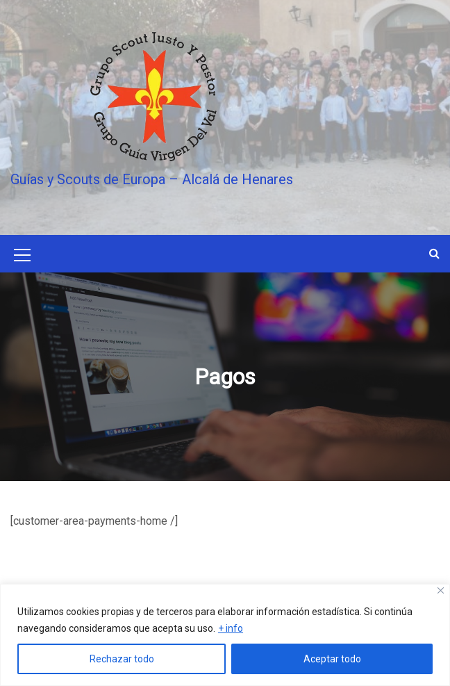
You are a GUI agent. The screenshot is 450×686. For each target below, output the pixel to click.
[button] (434, 253)
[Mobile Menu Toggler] (22, 257)
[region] (225, 635)
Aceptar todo (332, 658)
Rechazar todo (122, 658)
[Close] (441, 590)
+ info (230, 628)
